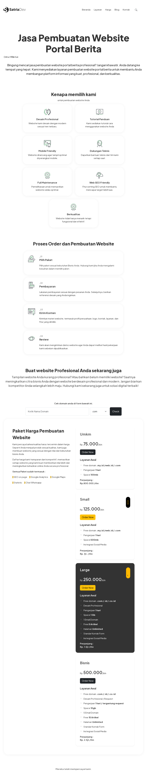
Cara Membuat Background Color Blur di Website (115, 736)
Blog (69, 738)
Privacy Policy (73, 741)
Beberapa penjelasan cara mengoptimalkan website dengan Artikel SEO (116, 753)
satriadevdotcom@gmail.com (18, 752)
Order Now (88, 349)
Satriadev (139, 769)
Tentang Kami (73, 725)
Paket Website (74, 728)
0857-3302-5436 (12, 743)
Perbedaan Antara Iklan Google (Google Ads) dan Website (117, 727)
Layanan (71, 731)
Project (70, 735)
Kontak (70, 744)
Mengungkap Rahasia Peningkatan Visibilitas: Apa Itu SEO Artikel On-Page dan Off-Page (119, 744)
